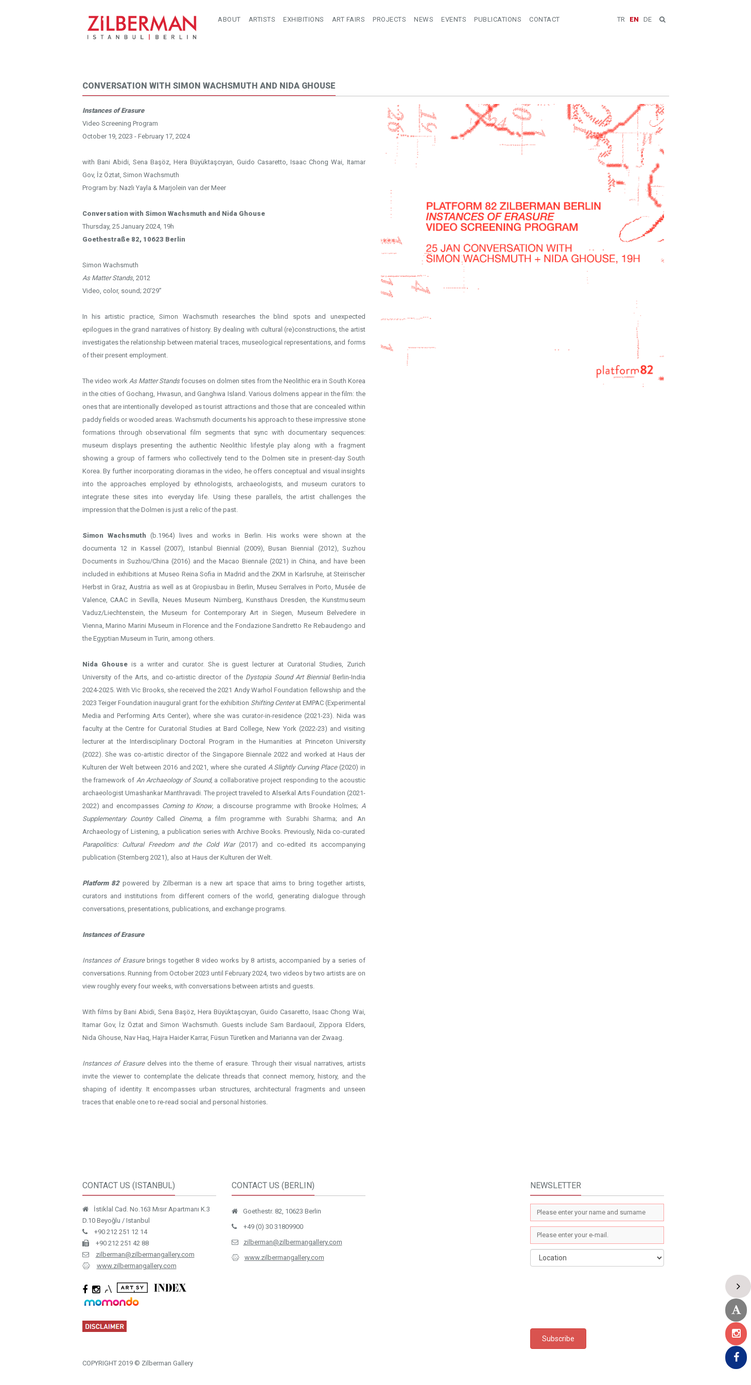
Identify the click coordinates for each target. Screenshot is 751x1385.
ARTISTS (262, 19)
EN (634, 19)
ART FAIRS (348, 19)
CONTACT (544, 19)
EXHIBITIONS (303, 19)
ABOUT (229, 19)
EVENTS (453, 19)
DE (647, 19)
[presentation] (608, 1297)
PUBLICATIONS (497, 19)
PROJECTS (389, 19)
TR (621, 19)
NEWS (423, 19)
